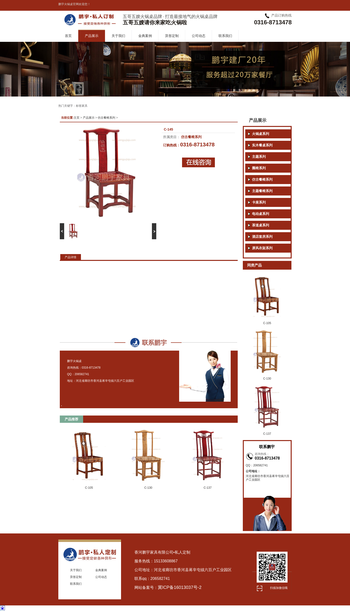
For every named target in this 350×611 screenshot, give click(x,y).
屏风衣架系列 (262, 248)
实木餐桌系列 (262, 145)
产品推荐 (71, 419)
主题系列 (259, 157)
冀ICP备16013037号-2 (179, 587)
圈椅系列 (259, 168)
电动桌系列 (260, 214)
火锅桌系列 (260, 134)
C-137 (208, 487)
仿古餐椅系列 (106, 117)
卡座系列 (259, 202)
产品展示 (91, 36)
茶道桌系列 (260, 225)
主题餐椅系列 (262, 191)
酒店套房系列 (262, 237)
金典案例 (145, 36)
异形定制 (172, 36)
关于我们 (118, 36)
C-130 (148, 487)
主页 (76, 117)
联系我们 (225, 36)
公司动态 (198, 36)
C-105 (89, 487)
